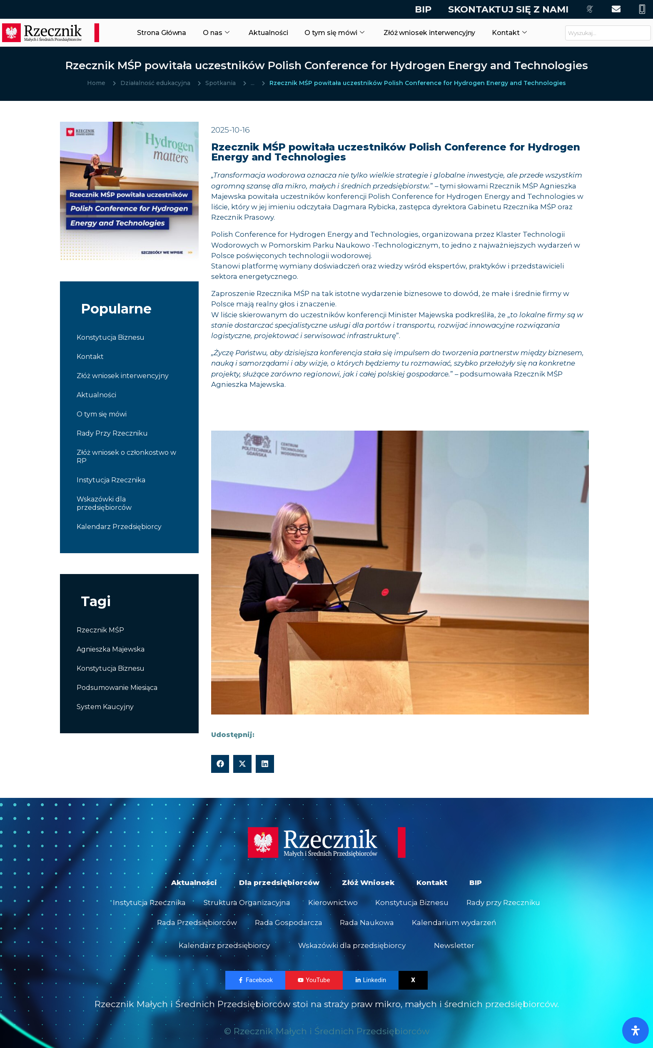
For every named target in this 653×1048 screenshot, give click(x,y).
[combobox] (608, 32)
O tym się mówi (332, 32)
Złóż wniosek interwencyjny (434, 32)
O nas (211, 32)
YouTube (314, 985)
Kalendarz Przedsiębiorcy (119, 527)
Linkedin (370, 985)
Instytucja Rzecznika (111, 480)
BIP (421, 9)
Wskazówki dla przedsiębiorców (104, 503)
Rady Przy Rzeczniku (112, 433)
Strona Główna (155, 32)
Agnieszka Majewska (111, 649)
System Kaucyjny (105, 707)
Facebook (255, 985)
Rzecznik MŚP (100, 630)
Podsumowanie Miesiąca (117, 688)
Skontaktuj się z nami (506, 9)
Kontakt (520, 32)
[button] (220, 764)
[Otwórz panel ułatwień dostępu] (635, 1030)
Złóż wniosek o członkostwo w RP (126, 457)
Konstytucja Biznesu (111, 337)
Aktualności (264, 32)
